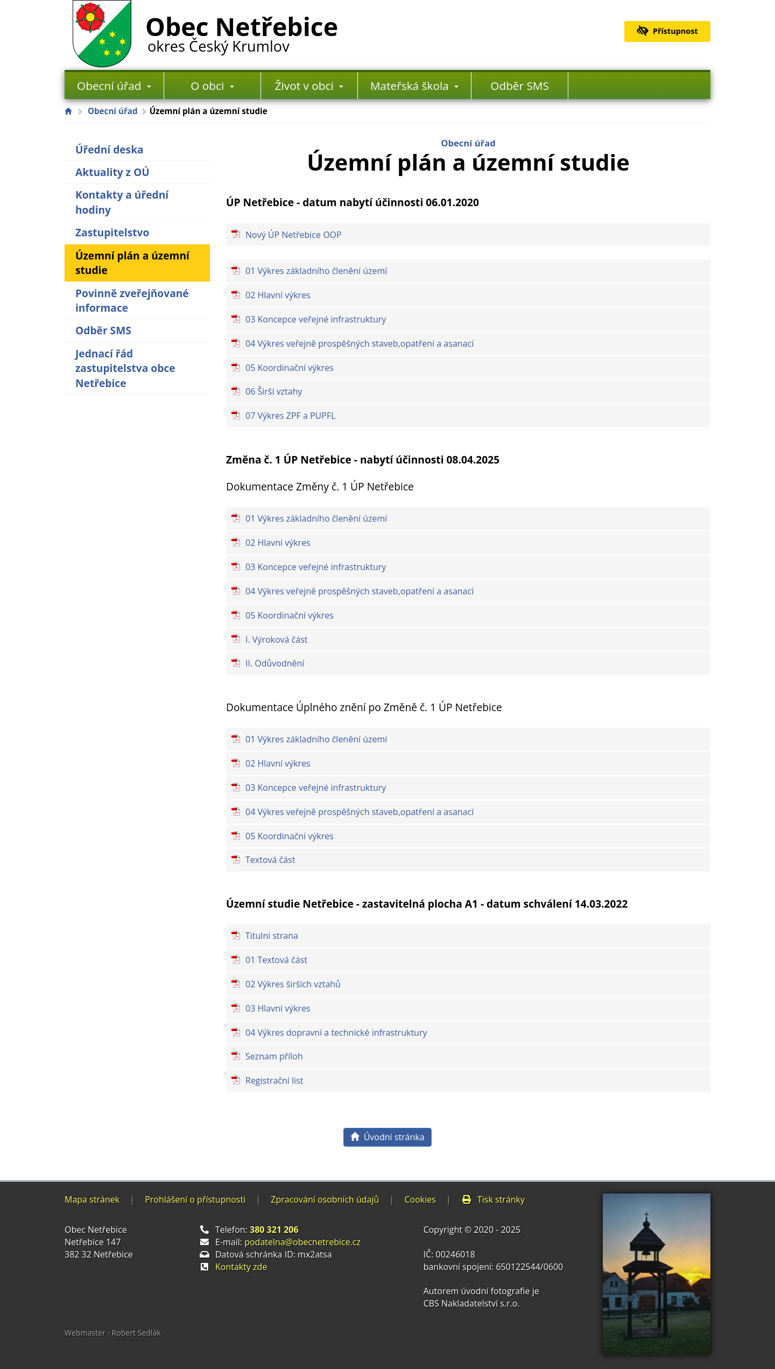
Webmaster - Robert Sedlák (113, 1333)
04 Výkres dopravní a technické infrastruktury (336, 1032)
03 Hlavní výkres (278, 1008)
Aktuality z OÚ (112, 172)
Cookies (419, 1199)
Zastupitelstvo (112, 232)
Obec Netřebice (241, 31)
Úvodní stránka (387, 1137)
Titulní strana (271, 936)
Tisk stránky (493, 1199)
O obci (212, 85)
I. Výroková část (276, 639)
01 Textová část (276, 960)
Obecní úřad (114, 85)
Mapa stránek (92, 1199)
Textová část (270, 860)
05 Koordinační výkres (289, 368)
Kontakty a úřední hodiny (121, 201)
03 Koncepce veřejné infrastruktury (315, 319)
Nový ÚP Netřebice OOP (293, 235)
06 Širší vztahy (273, 391)
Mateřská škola (414, 85)
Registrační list (274, 1080)
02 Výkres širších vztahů (293, 984)
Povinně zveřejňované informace (132, 300)
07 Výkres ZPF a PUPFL (290, 416)
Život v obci (309, 85)
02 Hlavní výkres (278, 295)
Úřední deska (109, 149)
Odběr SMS (519, 85)
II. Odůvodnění (274, 663)
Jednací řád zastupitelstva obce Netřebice (125, 368)
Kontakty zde (241, 1267)
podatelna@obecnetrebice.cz (302, 1242)
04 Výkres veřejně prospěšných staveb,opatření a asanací (359, 343)
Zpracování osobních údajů (325, 1199)
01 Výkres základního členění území (316, 271)
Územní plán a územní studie (132, 262)
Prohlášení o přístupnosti (195, 1199)
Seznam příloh (274, 1056)
